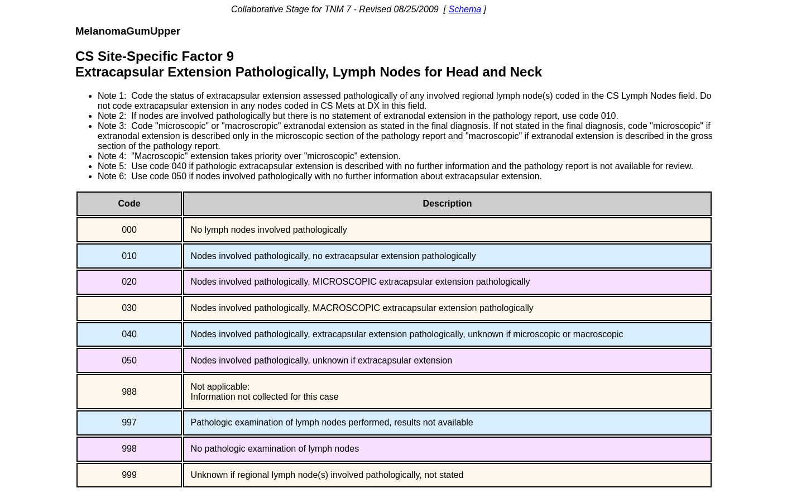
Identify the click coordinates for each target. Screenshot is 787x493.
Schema (464, 9)
